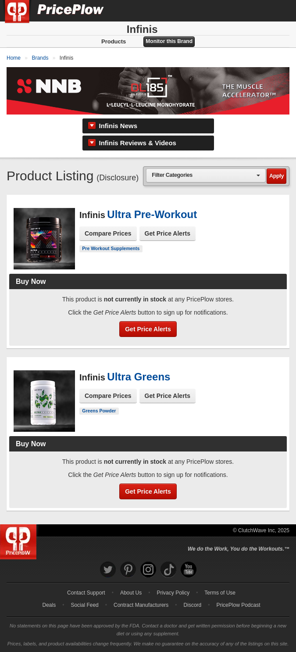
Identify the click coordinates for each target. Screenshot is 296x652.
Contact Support (86, 593)
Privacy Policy (173, 593)
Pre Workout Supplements (110, 248)
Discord (193, 605)
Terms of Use (219, 593)
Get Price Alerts (168, 233)
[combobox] (206, 175)
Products (113, 41)
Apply (276, 176)
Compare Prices (108, 233)
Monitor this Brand (169, 41)
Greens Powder (99, 410)
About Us (131, 593)
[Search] (260, 11)
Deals (49, 605)
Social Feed (84, 605)
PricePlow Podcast (238, 605)
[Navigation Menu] (280, 11)
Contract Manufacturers (141, 605)
